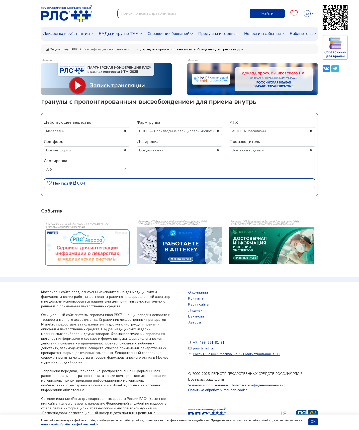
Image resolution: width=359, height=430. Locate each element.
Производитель (245, 141)
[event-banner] (87, 247)
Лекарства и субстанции (66, 33)
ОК (313, 421)
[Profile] (309, 13)
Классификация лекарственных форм (110, 49)
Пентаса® (62, 183)
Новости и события (262, 33)
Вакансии (196, 316)
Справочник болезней (168, 33)
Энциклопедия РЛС (61, 49)
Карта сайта (198, 304)
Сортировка (55, 161)
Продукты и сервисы (218, 33)
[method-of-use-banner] (106, 79)
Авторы (194, 322)
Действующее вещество (67, 122)
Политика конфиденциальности (257, 385)
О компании (198, 292)
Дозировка (147, 141)
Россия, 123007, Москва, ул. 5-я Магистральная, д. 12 (236, 354)
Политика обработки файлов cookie (218, 390)
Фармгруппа (148, 122)
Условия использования (208, 385)
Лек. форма (55, 141)
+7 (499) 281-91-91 (208, 342)
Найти (267, 13)
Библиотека (301, 33)
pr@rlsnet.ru (203, 348)
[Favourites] (294, 13)
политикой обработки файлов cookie (69, 424)
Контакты (196, 298)
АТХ (234, 122)
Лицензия (196, 310)
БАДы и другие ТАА (119, 33)
